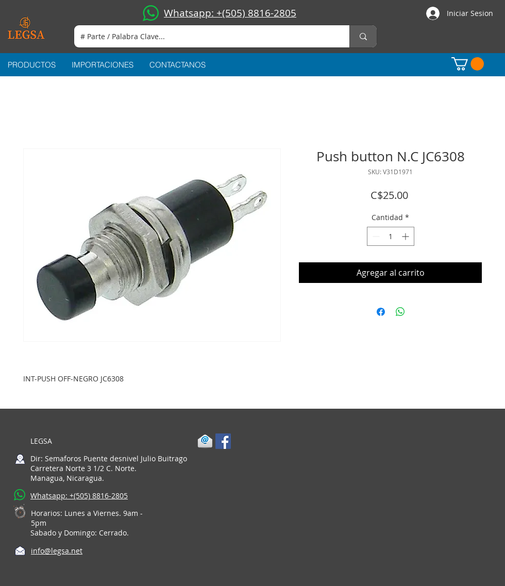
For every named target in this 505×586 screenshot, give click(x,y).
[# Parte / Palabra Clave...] (204, 36)
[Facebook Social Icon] (223, 441)
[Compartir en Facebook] (381, 312)
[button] (467, 64)
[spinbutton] (390, 236)
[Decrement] (374, 236)
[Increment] (406, 236)
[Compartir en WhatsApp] (400, 312)
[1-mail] (205, 441)
